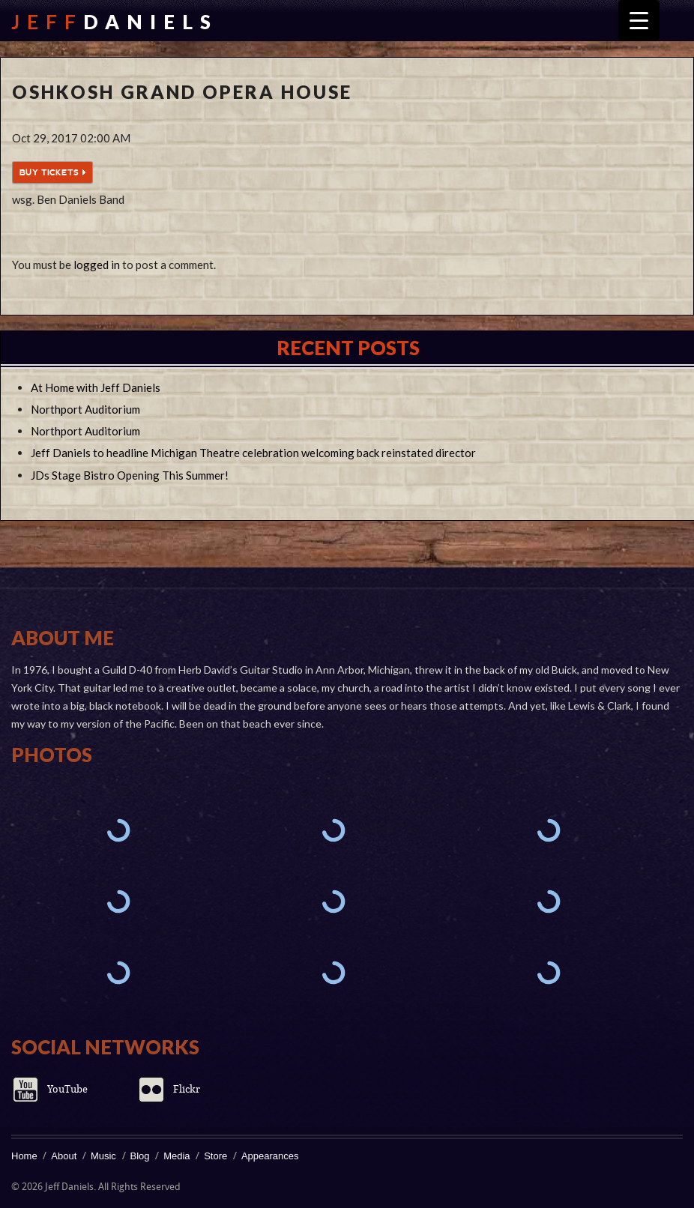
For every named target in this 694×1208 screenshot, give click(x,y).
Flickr (186, 1089)
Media (176, 1156)
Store (215, 1156)
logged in (96, 264)
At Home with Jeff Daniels (95, 387)
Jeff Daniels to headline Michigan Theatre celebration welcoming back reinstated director (253, 452)
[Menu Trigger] (639, 20)
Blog (140, 1156)
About (63, 1156)
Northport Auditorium (85, 409)
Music (103, 1156)
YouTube (67, 1089)
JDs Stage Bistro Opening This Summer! (130, 475)
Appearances (270, 1156)
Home (24, 1156)
